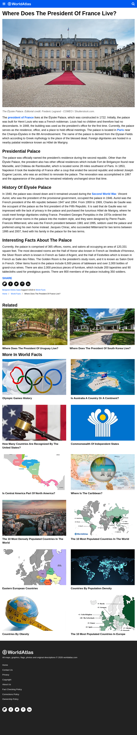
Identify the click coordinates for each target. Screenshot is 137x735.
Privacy (5, 675)
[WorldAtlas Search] (133, 4)
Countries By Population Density (91, 588)
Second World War (104, 193)
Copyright (6, 679)
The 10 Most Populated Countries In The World (100, 539)
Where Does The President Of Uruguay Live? (30, 348)
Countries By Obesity (15, 634)
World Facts (41, 290)
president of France (21, 117)
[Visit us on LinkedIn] (29, 709)
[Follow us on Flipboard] (4, 709)
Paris (120, 130)
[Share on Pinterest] (22, 284)
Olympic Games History (17, 398)
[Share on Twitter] (16, 284)
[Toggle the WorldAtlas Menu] (3, 4)
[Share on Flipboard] (4, 284)
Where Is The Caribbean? (86, 493)
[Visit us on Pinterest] (23, 709)
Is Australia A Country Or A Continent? (95, 398)
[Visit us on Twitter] (17, 709)
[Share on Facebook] (10, 284)
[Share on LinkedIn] (28, 284)
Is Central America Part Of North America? (28, 493)
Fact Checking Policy (12, 689)
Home (5, 665)
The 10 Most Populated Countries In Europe (98, 634)
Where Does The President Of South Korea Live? (100, 348)
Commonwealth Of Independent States (95, 443)
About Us (6, 684)
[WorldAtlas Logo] (20, 4)
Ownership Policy (10, 699)
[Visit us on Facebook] (11, 709)
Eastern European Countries (20, 588)
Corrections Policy (10, 694)
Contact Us (7, 670)
